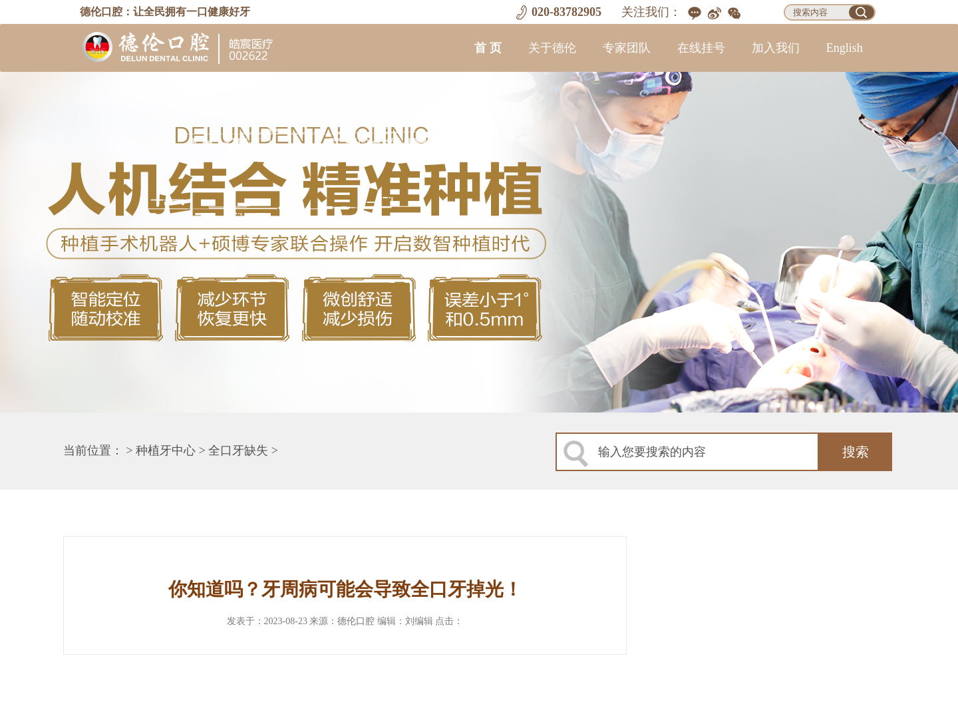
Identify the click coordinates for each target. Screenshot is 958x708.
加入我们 (776, 48)
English (844, 48)
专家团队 (627, 48)
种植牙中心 (166, 450)
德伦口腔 (356, 621)
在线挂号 (701, 48)
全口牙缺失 (238, 450)
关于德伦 (552, 48)
